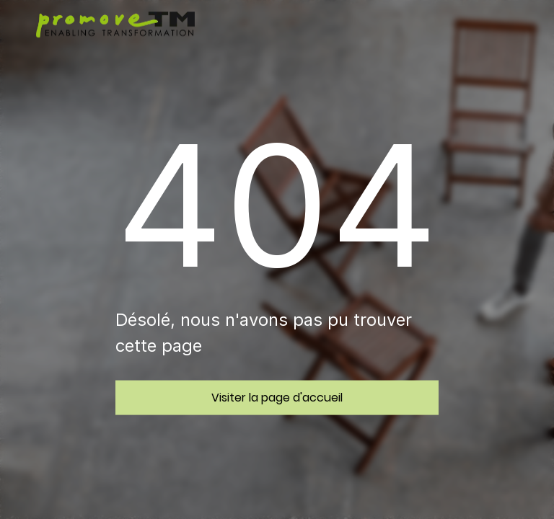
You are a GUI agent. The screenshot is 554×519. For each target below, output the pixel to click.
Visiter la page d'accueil (277, 397)
